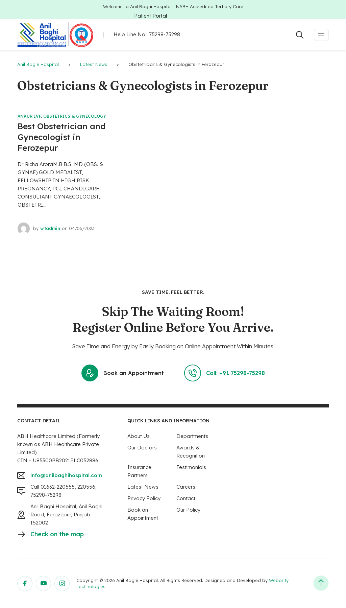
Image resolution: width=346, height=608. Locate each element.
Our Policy (188, 510)
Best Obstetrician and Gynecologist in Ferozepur (62, 137)
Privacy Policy (143, 498)
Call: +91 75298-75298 (224, 373)
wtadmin (50, 228)
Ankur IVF (29, 116)
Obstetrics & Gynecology (74, 116)
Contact (185, 498)
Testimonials (191, 467)
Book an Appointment (122, 373)
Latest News (142, 487)
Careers (185, 487)
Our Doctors (142, 447)
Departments (192, 436)
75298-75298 (164, 34)
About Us (138, 436)
